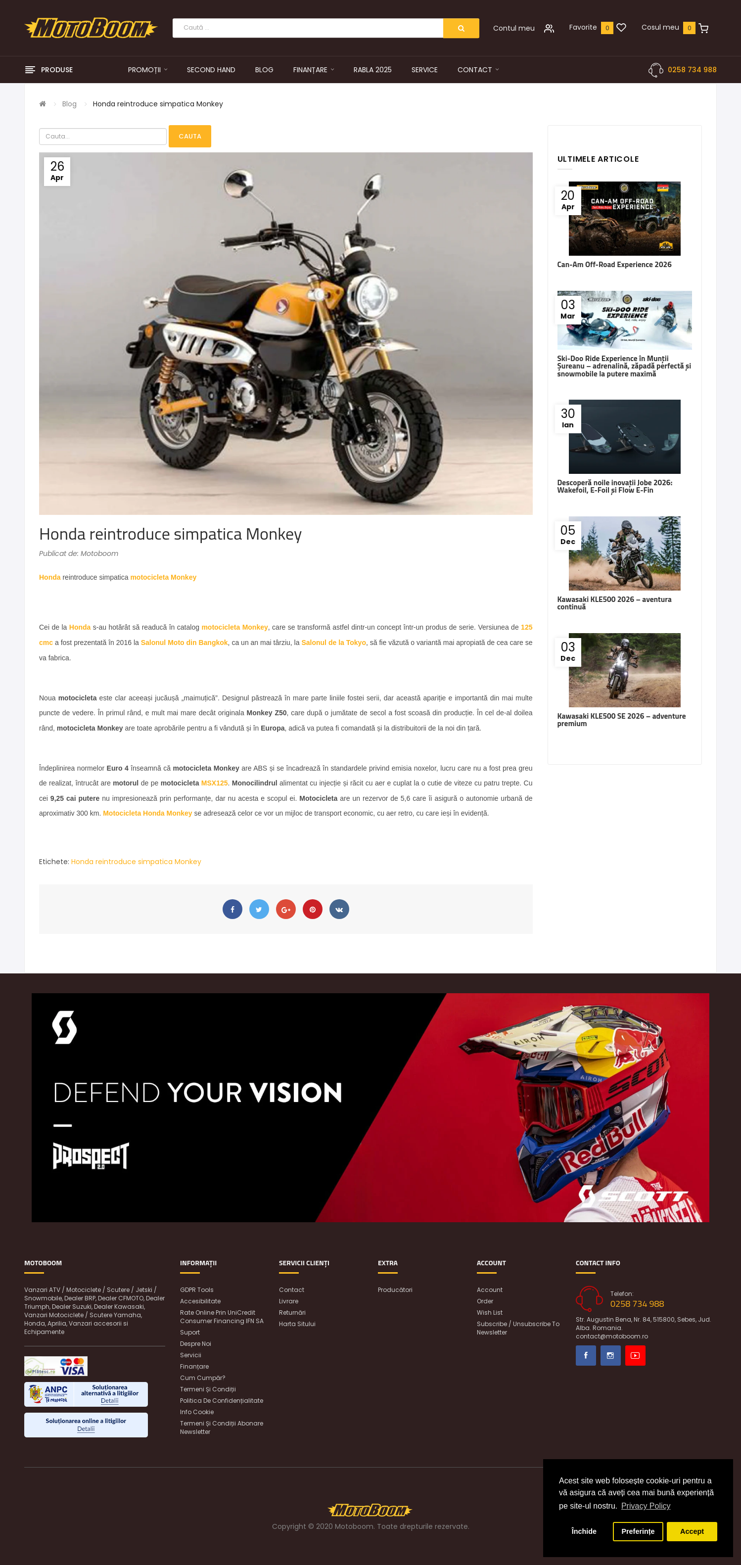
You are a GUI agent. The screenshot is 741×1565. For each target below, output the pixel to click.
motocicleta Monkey (163, 577)
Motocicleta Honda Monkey (147, 813)
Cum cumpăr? (203, 1378)
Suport (190, 1332)
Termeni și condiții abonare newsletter (221, 1427)
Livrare (288, 1301)
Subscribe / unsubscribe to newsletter (518, 1328)
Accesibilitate (200, 1301)
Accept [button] (692, 1531)
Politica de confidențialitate (221, 1400)
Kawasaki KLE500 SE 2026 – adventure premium (621, 719)
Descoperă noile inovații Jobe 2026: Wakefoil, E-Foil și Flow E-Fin (615, 486)
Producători (395, 1290)
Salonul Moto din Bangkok (184, 642)
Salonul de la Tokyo (333, 642)
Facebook (586, 1355)
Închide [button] (584, 1531)
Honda (50, 577)
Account (490, 1290)
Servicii (190, 1355)
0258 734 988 (692, 70)
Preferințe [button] (637, 1531)
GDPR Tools (197, 1290)
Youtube (635, 1355)
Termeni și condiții (208, 1389)
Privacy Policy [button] (646, 1506)
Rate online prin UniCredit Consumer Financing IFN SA (222, 1316)
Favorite (583, 27)
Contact (291, 1290)
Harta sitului (297, 1324)
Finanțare (194, 1366)
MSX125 (214, 783)
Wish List (490, 1312)
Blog (69, 104)
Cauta (190, 136)
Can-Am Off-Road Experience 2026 (614, 264)
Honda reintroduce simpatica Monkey (158, 104)
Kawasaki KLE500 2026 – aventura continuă (614, 603)
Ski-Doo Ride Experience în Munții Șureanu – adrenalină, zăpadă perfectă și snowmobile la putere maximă (624, 366)
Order (485, 1301)
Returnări (292, 1312)
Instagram (611, 1355)
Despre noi (195, 1343)
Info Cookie (197, 1412)
